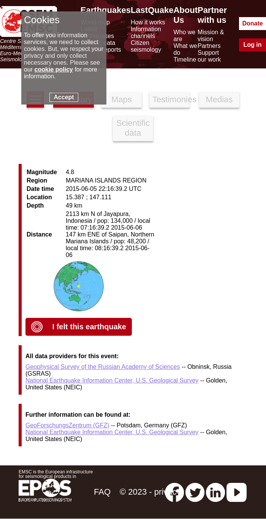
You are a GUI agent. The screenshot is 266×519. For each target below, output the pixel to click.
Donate (252, 23)
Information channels (146, 32)
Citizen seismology (146, 46)
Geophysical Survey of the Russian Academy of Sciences (102, 366)
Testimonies (171, 99)
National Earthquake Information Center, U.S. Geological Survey (111, 380)
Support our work (209, 56)
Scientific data (133, 128)
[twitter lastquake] (194, 492)
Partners (209, 46)
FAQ (102, 492)
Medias (219, 99)
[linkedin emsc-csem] (215, 492)
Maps (121, 99)
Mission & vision (211, 35)
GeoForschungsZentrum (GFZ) (67, 425)
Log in (253, 44)
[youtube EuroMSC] (236, 492)
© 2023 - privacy (150, 492)
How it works (148, 22)
